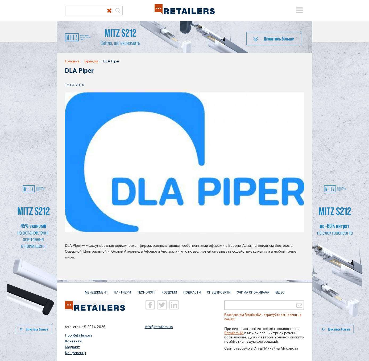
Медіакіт (72, 347)
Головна (72, 61)
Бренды (91, 61)
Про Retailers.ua (78, 335)
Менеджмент (96, 290)
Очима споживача (253, 290)
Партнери (122, 290)
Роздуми (169, 290)
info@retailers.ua (158, 327)
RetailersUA (233, 333)
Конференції (75, 353)
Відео (279, 290)
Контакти (73, 341)
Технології (146, 290)
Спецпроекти (219, 290)
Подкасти (192, 290)
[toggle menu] (299, 10)
